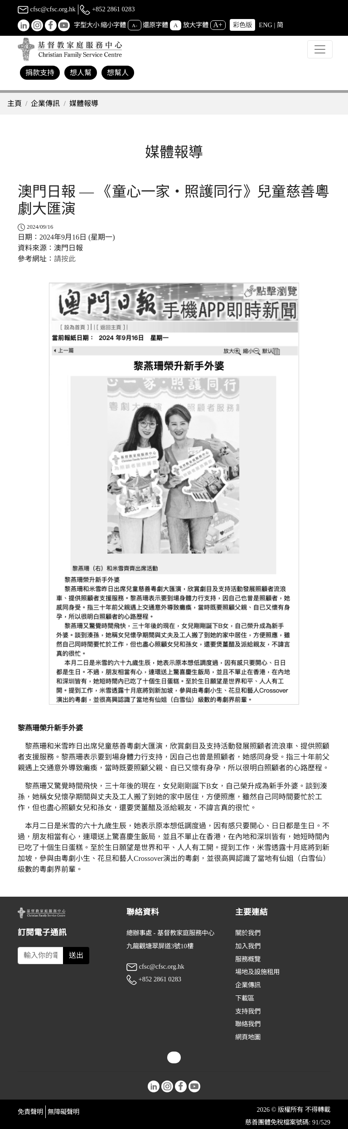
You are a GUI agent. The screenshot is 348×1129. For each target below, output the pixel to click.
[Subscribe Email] (40, 955)
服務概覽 (248, 959)
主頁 (14, 103)
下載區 (244, 998)
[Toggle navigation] (320, 49)
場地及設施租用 (257, 971)
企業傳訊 (45, 103)
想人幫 (81, 73)
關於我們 (248, 933)
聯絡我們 (248, 1024)
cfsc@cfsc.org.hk (47, 9)
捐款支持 (39, 73)
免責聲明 (30, 1111)
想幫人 (118, 73)
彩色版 (242, 25)
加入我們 (248, 946)
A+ (218, 25)
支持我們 (248, 1011)
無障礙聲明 (63, 1111)
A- (134, 25)
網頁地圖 (248, 1037)
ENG (265, 25)
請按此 (65, 259)
